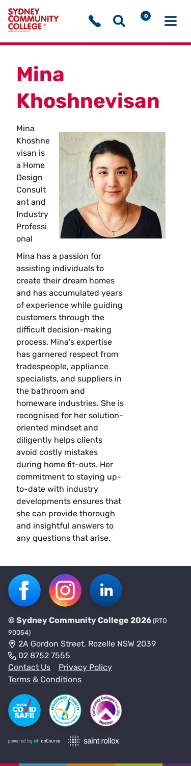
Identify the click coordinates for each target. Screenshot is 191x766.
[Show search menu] (119, 21)
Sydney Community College (72, 620)
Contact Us (29, 667)
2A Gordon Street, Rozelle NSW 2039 (82, 644)
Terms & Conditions (44, 679)
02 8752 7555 (39, 656)
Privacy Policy (85, 667)
